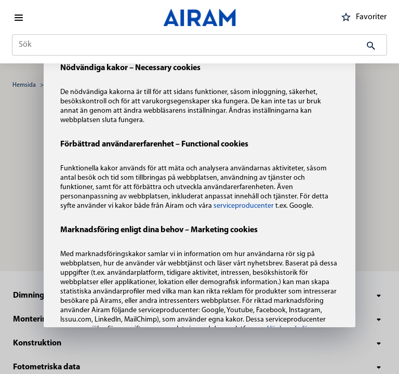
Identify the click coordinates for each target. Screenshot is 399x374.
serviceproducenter (244, 206)
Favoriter (362, 17)
